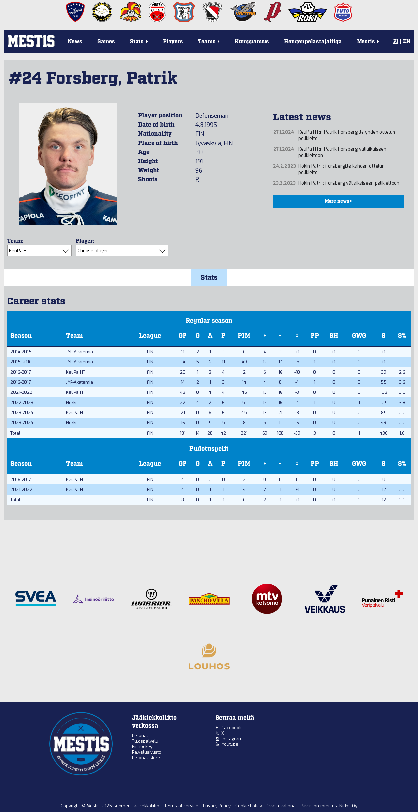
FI (395, 41)
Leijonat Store (146, 757)
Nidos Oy (348, 806)
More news (338, 201)
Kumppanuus (252, 41)
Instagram (232, 739)
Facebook (231, 727)
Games (106, 41)
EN (406, 41)
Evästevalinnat (282, 806)
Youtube (230, 744)
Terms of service (182, 806)
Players (173, 41)
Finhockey (142, 746)
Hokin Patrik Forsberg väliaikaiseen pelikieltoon (348, 183)
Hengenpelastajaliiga (313, 41)
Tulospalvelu (145, 741)
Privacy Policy (217, 806)
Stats (209, 277)
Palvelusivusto (146, 752)
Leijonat (140, 735)
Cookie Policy (249, 806)
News (75, 41)
